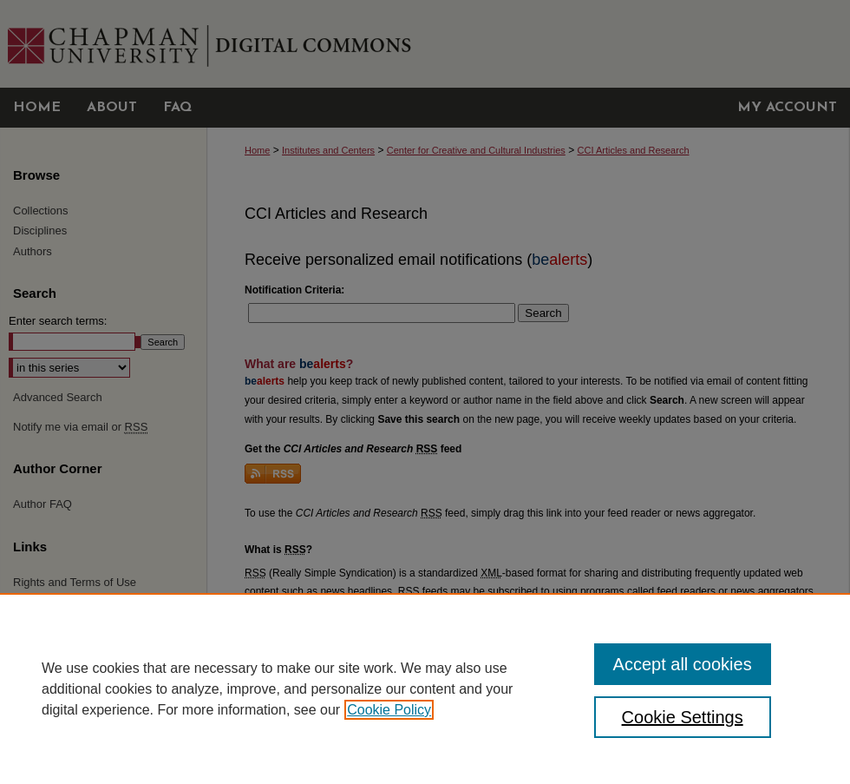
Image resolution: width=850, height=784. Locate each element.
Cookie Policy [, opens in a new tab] (389, 709)
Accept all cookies (682, 664)
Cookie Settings (682, 717)
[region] (425, 688)
